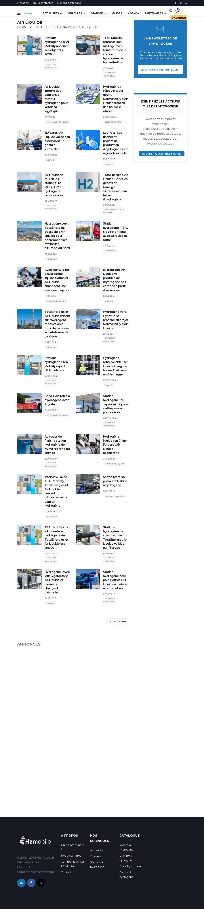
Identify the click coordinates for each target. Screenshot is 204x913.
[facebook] (175, 3)
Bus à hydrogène (130, 866)
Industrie (51, 259)
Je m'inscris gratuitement (160, 69)
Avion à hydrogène (115, 496)
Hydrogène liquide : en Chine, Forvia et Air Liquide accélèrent (115, 445)
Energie (50, 160)
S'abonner (179, 17)
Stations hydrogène (50, 66)
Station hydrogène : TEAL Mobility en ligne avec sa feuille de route (115, 232)
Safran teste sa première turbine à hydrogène (115, 481)
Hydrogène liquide (56, 301)
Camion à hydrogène (57, 122)
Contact (66, 872)
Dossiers (95, 856)
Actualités (96, 850)
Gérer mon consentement (35, 872)
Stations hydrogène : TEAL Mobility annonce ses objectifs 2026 (57, 46)
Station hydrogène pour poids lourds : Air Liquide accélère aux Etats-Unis (115, 580)
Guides (117, 13)
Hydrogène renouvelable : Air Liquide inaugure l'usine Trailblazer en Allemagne (115, 366)
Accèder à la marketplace (161, 153)
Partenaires (154, 13)
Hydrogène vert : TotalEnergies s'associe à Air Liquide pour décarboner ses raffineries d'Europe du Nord (57, 236)
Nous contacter (43, 3)
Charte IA (23, 867)
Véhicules (75, 13)
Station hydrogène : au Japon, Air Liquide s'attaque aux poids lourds (115, 404)
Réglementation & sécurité (113, 211)
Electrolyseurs (113, 122)
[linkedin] (186, 3)
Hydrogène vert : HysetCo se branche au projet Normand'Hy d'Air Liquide (115, 320)
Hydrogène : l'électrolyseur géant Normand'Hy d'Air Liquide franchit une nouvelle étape (115, 99)
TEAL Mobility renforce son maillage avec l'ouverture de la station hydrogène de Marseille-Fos (114, 50)
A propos (22, 3)
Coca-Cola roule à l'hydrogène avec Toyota (57, 400)
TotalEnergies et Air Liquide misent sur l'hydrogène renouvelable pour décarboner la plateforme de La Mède (57, 324)
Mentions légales (29, 862)
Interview (110, 251)
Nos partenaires (71, 855)
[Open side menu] (18, 13)
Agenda (133, 13)
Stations (97, 13)
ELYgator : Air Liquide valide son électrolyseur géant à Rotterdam (57, 141)
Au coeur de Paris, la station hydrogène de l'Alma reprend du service (57, 445)
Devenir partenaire (69, 3)
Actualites (51, 13)
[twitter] (181, 3)
